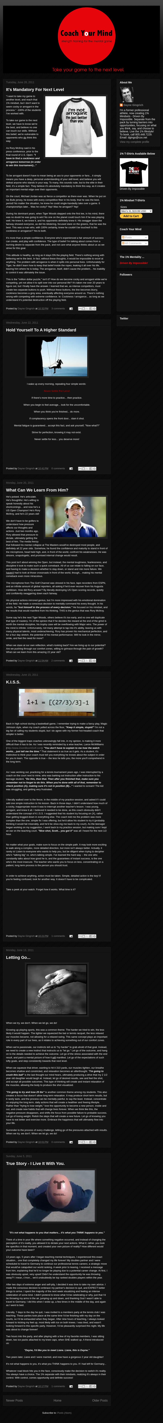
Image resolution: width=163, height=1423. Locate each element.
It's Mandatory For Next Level (35, 89)
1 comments (58, 936)
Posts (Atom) (64, 1412)
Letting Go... (18, 957)
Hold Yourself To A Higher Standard (41, 330)
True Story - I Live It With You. (35, 1163)
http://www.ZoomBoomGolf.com (24, 748)
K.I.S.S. (13, 682)
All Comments (131, 243)
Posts (127, 237)
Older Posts (100, 1400)
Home (58, 1400)
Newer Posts (14, 1400)
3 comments (58, 308)
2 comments (58, 660)
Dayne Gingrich (26, 308)
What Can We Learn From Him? (37, 490)
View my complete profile (134, 141)
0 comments (58, 468)
